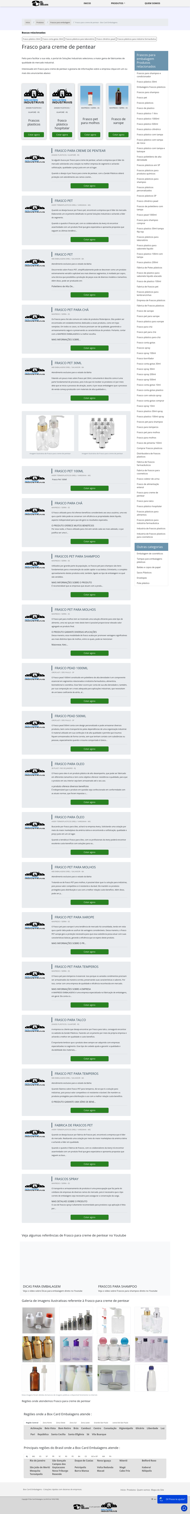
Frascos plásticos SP (146, 195)
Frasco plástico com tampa (150, 134)
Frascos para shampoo (148, 92)
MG (33, 1456)
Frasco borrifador (145, 358)
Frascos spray (143, 347)
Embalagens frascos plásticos (151, 87)
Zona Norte (47, 1422)
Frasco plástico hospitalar (149, 506)
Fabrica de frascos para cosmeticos (148, 472)
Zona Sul (73, 1422)
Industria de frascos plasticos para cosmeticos (151, 535)
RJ (27, 1456)
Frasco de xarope (145, 310)
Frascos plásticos (145, 102)
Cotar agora (34, 134)
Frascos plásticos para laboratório (79, 39)
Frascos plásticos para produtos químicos (147, 172)
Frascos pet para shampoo (150, 421)
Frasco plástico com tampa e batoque (151, 150)
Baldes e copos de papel (149, 567)
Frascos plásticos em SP (148, 165)
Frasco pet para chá (146, 332)
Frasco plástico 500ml (147, 124)
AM (103, 1456)
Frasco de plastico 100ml (149, 281)
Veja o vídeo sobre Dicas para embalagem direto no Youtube (52, 1290)
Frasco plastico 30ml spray (150, 411)
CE (86, 1456)
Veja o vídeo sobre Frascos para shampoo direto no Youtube (127, 1290)
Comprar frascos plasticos (149, 448)
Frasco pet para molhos (148, 432)
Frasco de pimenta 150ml (149, 442)
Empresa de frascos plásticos (151, 300)
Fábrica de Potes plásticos (149, 267)
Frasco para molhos (146, 437)
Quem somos (152, 3)
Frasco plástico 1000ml (148, 118)
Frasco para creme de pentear (147, 494)
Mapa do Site (157, 1489)
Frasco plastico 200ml (147, 262)
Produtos (117, 3)
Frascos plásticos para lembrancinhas (147, 293)
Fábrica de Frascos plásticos (150, 305)
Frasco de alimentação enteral (148, 486)
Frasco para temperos (147, 427)
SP (47, 1456)
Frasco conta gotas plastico (150, 390)
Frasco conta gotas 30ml (52, 39)
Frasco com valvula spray (149, 395)
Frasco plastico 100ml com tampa (150, 255)
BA (79, 1456)
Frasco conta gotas (146, 342)
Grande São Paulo (101, 1422)
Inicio (87, 3)
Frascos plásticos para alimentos (147, 513)
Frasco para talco (145, 501)
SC (60, 1456)
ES (40, 1456)
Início (123, 1489)
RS (66, 1456)
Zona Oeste (60, 1422)
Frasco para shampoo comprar (147, 222)
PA (110, 1456)
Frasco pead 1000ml (147, 214)
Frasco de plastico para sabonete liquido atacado (149, 274)
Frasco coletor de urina (148, 478)
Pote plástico (143, 583)
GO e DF (94, 1456)
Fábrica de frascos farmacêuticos (146, 463)
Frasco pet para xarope (148, 316)
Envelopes (142, 577)
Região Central (32, 1422)
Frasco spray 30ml (146, 369)
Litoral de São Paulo (120, 1422)
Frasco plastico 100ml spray (150, 416)
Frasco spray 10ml (146, 406)
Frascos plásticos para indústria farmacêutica (136, 39)
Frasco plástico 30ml (31, 39)
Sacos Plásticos (144, 572)
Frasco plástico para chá (148, 337)
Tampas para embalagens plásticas (149, 560)
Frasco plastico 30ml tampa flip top (150, 230)
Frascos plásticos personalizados (145, 189)
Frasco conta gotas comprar (150, 400)
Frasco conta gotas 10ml (149, 384)
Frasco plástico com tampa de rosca (150, 141)
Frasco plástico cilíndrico (149, 129)
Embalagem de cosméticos (150, 553)
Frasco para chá (144, 326)
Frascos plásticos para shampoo (147, 180)
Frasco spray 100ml (146, 353)
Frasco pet (142, 97)
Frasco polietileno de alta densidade (149, 158)
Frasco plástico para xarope (150, 321)
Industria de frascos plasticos (151, 528)
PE (73, 1456)
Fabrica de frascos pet (147, 286)
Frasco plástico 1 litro (147, 113)
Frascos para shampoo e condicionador (149, 75)
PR (53, 1456)
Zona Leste (85, 1422)
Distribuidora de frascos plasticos (148, 455)
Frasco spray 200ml (146, 374)
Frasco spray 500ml (146, 379)
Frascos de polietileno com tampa (150, 208)
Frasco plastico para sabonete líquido (146, 247)
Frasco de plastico (145, 108)
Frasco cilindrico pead (105, 39)
